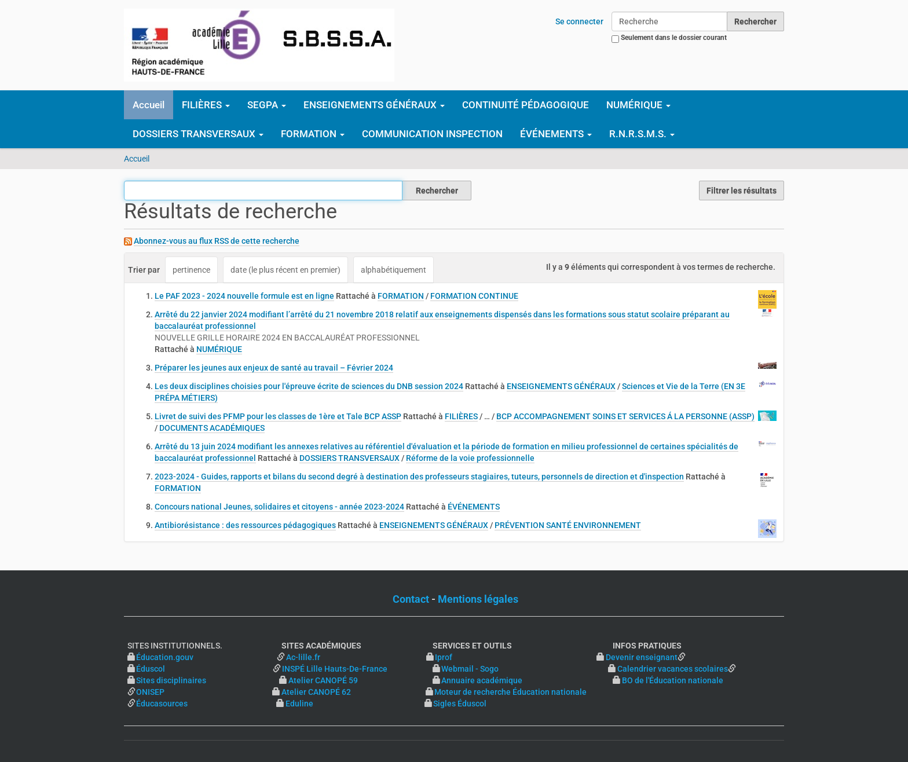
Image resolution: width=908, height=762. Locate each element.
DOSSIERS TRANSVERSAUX (349, 458)
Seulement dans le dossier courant (674, 38)
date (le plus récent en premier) (285, 269)
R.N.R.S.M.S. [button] (642, 134)
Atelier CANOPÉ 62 (316, 692)
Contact (411, 599)
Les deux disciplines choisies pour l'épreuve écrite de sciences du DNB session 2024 (309, 386)
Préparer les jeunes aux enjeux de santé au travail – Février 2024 (274, 367)
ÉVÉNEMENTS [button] (556, 134)
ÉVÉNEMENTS (474, 506)
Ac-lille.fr (303, 657)
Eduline (299, 703)
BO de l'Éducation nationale (672, 680)
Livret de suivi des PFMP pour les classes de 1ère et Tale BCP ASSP (278, 416)
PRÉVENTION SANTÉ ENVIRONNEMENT (568, 525)
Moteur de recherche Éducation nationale (510, 692)
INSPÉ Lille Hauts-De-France (334, 668)
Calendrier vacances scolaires (672, 668)
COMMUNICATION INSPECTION (432, 134)
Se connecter (579, 21)
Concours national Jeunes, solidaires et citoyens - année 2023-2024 (279, 506)
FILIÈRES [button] (206, 105)
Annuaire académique (527, 680)
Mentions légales (478, 599)
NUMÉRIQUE (219, 349)
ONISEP (150, 692)
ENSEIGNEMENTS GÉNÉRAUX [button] (374, 105)
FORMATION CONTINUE (474, 296)
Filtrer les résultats (741, 190)
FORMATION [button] (313, 134)
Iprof (443, 657)
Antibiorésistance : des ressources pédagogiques (245, 525)
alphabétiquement (393, 269)
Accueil (148, 105)
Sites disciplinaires (171, 680)
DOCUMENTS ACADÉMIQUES (212, 428)
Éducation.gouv (164, 657)
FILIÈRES (461, 416)
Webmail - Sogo (470, 668)
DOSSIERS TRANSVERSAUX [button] (198, 134)
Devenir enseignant (642, 657)
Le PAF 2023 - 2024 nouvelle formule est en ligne (244, 296)
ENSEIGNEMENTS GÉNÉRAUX (561, 386)
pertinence (191, 269)
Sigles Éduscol (459, 703)
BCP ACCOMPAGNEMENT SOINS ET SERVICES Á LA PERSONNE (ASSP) (625, 416)
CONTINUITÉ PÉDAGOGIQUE (525, 105)
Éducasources (162, 703)
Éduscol (203, 668)
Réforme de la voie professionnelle (470, 458)
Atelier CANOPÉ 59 (323, 680)
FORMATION (401, 296)
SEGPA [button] (266, 105)
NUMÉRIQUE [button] (638, 105)
